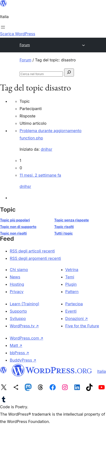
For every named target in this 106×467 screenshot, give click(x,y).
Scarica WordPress (17, 33)
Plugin (71, 284)
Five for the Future (82, 325)
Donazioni (76, 318)
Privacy (17, 291)
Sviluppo (18, 318)
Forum (25, 45)
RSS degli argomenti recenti (35, 258)
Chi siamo (19, 269)
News (15, 276)
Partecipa (74, 303)
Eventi (71, 311)
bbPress (19, 352)
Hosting (17, 284)
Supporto (18, 311)
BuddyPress (23, 360)
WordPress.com (26, 338)
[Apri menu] (3, 27)
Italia (101, 371)
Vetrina (71, 269)
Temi (69, 276)
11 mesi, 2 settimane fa (40, 175)
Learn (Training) (24, 303)
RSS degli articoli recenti (32, 251)
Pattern (72, 291)
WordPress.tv (24, 325)
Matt (16, 345)
